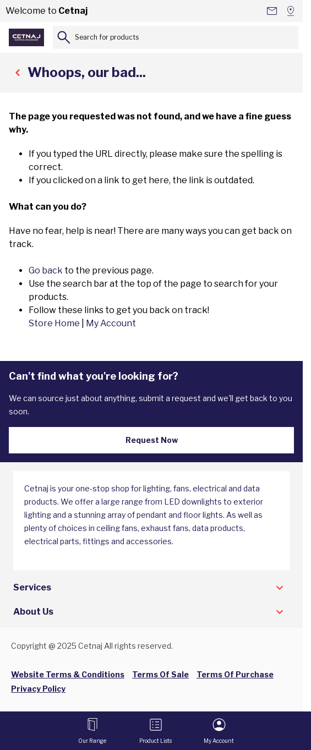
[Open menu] (92, 730)
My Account (111, 323)
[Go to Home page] (26, 37)
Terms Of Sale (160, 674)
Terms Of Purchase (235, 674)
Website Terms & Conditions (67, 674)
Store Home (54, 323)
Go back (46, 270)
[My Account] (218, 730)
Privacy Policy (38, 688)
